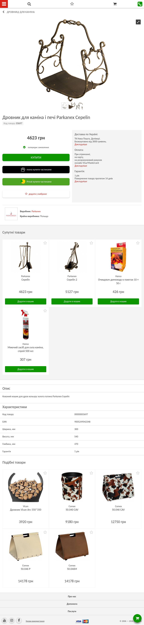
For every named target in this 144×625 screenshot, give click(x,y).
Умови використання (35, 621)
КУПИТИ (36, 157)
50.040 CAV (72, 509)
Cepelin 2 (72, 279)
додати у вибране (38, 193)
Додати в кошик (25, 301)
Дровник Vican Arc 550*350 (25, 509)
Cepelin (25, 279)
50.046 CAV (118, 509)
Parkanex (36, 211)
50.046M (72, 569)
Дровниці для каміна (21, 12)
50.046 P (26, 569)
